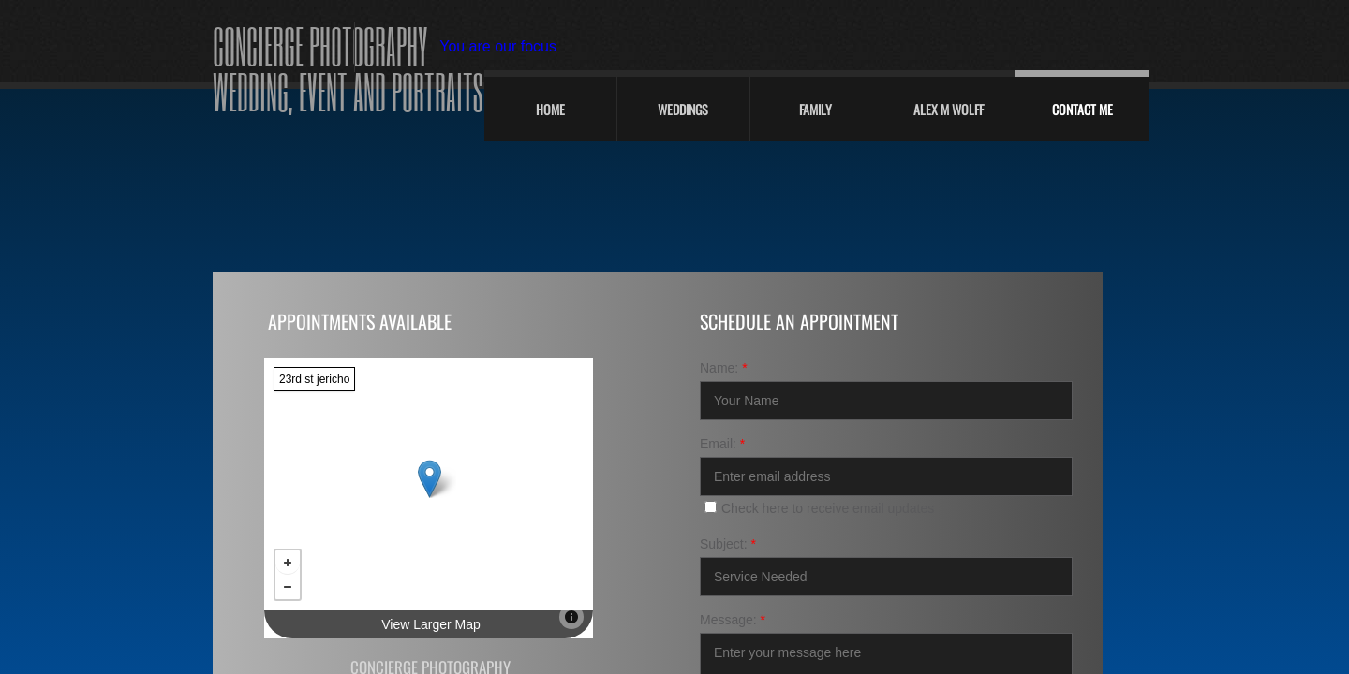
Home (550, 109)
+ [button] (287, 562)
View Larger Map (431, 624)
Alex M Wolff (948, 109)
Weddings (683, 109)
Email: (722, 443)
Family (815, 109)
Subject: (728, 543)
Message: (732, 619)
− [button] (287, 587)
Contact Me (1082, 109)
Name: (724, 367)
